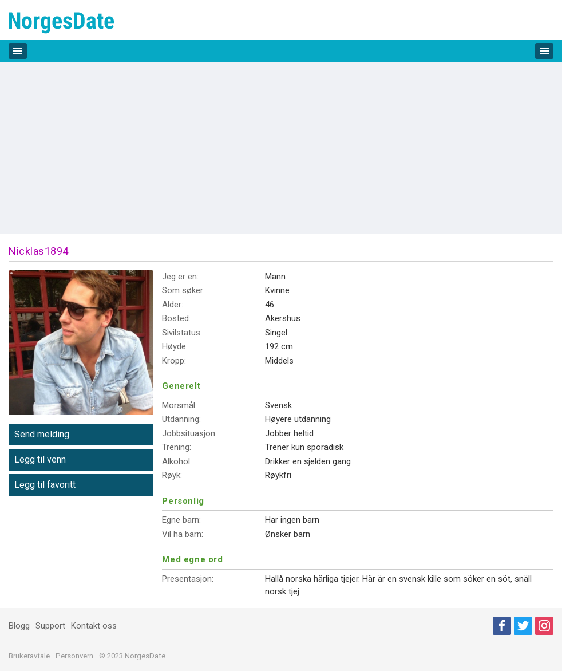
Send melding (41, 434)
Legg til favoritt (45, 484)
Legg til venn (40, 459)
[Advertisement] (281, 148)
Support (50, 626)
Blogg (19, 626)
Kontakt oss (94, 626)
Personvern (74, 656)
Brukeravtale (29, 656)
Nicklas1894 (39, 251)
